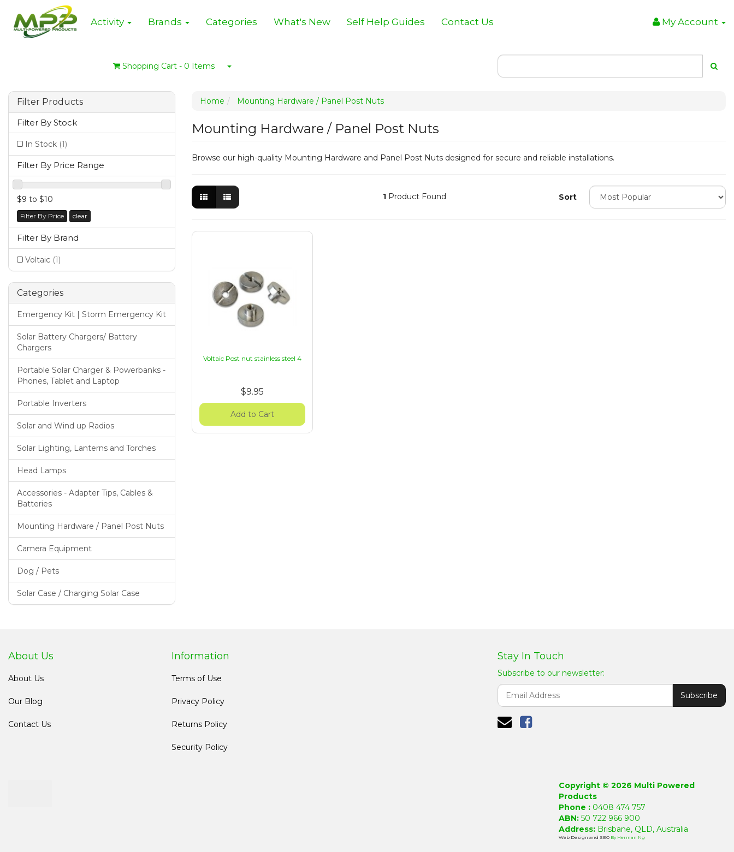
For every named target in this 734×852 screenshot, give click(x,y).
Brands (169, 21)
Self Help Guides (386, 21)
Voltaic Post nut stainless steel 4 (252, 358)
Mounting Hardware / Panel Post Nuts (90, 526)
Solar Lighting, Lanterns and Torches (86, 448)
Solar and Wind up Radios (65, 426)
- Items (164, 66)
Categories (231, 21)
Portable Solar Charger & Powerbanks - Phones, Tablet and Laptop (91, 375)
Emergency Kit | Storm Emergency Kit (91, 314)
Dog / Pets (38, 571)
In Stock (46, 144)
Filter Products (50, 102)
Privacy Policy (197, 701)
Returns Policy (199, 724)
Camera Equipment (54, 548)
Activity (111, 21)
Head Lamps (41, 470)
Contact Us (467, 21)
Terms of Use (196, 678)
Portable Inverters (51, 403)
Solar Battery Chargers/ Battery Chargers (77, 342)
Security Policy (199, 747)
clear (80, 216)
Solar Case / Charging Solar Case (78, 593)
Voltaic (43, 260)
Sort (568, 197)
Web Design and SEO (585, 837)
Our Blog (25, 701)
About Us (26, 678)
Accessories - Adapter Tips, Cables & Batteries (85, 498)
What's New (302, 21)
